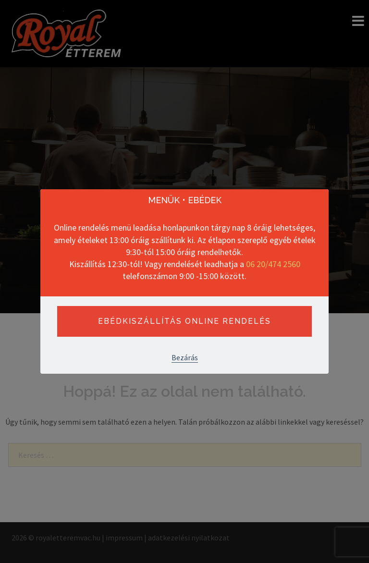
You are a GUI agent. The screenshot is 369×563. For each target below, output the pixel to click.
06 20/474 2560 (273, 263)
